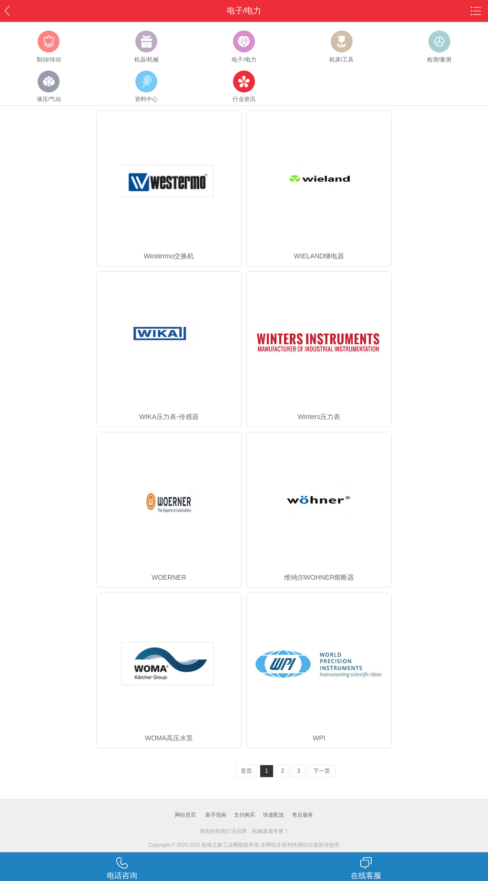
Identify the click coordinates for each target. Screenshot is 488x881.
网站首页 (185, 815)
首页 (246, 771)
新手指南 (215, 815)
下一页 (321, 771)
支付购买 (244, 815)
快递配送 (273, 815)
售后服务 (302, 815)
